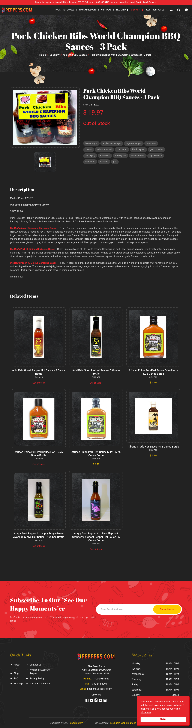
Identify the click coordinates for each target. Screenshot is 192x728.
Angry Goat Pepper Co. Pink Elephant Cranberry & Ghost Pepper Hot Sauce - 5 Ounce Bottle (96, 536)
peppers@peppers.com (99, 688)
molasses (124, 156)
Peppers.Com (76, 722)
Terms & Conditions (40, 682)
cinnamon (127, 162)
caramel (141, 162)
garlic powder (92, 156)
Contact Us (35, 664)
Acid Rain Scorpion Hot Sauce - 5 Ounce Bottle (96, 372)
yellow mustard (104, 150)
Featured (121, 10)
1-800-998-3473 (102, 2)
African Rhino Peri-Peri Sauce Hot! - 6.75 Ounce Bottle (38, 453)
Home (57, 10)
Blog (148, 10)
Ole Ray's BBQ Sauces (75, 54)
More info (146, 712)
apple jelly (109, 156)
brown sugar (92, 143)
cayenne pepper (135, 143)
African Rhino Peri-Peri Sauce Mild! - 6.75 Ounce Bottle (96, 453)
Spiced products (87, 10)
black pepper (139, 150)
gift (152, 162)
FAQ (16, 677)
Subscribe (165, 608)
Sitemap (18, 682)
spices (89, 150)
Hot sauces (68, 10)
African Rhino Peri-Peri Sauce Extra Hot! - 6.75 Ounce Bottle (153, 372)
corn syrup (123, 150)
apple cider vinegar (112, 143)
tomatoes (153, 143)
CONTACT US (158, 10)
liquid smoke (110, 162)
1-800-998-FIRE (100, 678)
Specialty (136, 10)
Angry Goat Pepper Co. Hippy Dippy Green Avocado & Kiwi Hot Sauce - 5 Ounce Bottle (38, 535)
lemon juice (140, 156)
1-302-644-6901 (98, 683)
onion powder (92, 162)
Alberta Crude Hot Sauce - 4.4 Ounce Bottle (153, 446)
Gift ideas (106, 10)
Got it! (163, 719)
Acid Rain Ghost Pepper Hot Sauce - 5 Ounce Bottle (39, 372)
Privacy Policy (37, 677)
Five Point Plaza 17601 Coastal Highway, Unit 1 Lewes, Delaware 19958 (96, 669)
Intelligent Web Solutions (123, 722)
